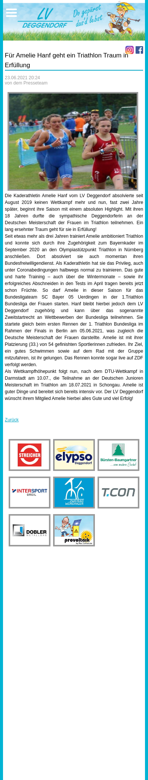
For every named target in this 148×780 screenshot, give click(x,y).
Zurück (12, 419)
